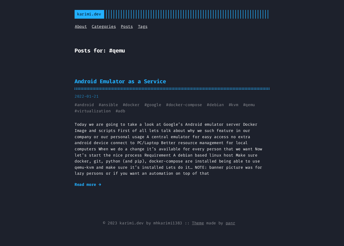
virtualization (94, 111)
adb (121, 111)
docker (132, 104)
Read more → (88, 184)
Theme (198, 223)
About (81, 26)
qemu (250, 104)
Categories (104, 26)
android (85, 104)
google (154, 104)
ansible (109, 104)
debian (216, 104)
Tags (143, 26)
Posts (127, 26)
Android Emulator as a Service (120, 81)
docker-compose (185, 104)
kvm (234, 104)
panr (230, 223)
